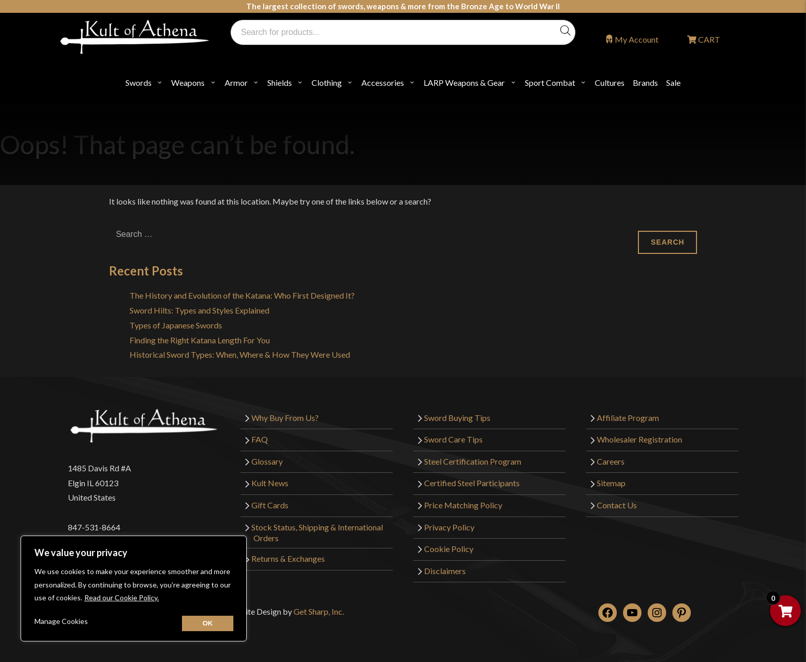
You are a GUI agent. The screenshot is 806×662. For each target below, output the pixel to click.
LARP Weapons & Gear (464, 82)
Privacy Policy (449, 527)
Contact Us (617, 505)
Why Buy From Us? (285, 417)
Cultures (610, 82)
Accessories (382, 82)
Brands (645, 82)
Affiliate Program (628, 417)
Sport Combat (550, 82)
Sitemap (611, 483)
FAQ (259, 439)
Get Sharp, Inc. (319, 611)
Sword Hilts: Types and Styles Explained (199, 310)
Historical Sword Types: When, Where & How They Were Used (240, 354)
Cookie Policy (448, 549)
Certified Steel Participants (472, 483)
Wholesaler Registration (639, 439)
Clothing (327, 82)
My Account (636, 39)
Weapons (188, 82)
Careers (611, 461)
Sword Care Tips (453, 439)
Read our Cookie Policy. (121, 597)
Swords (138, 82)
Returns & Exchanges (288, 558)
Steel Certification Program (472, 461)
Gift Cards (269, 505)
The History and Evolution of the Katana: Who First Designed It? (242, 295)
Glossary (267, 461)
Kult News (269, 483)
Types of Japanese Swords (176, 325)
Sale (673, 82)
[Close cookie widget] (207, 623)
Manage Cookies (61, 621)
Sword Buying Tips (457, 417)
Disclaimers (445, 571)
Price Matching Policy (463, 505)
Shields (279, 82)
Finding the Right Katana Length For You (200, 340)
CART (708, 39)
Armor (236, 82)
